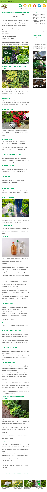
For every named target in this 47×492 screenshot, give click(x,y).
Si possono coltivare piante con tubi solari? (9, 473)
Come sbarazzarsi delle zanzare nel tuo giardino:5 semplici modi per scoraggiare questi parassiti (39, 44)
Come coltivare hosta (37, 42)
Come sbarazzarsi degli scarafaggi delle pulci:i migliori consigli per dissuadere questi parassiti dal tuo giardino (39, 48)
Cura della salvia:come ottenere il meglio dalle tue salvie (39, 39)
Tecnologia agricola (26, 12)
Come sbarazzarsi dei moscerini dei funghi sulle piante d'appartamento (39, 37)
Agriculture (5, 12)
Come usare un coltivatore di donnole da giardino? (22, 473)
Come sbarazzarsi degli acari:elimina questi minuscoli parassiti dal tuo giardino (39, 46)
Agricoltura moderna (14, 12)
